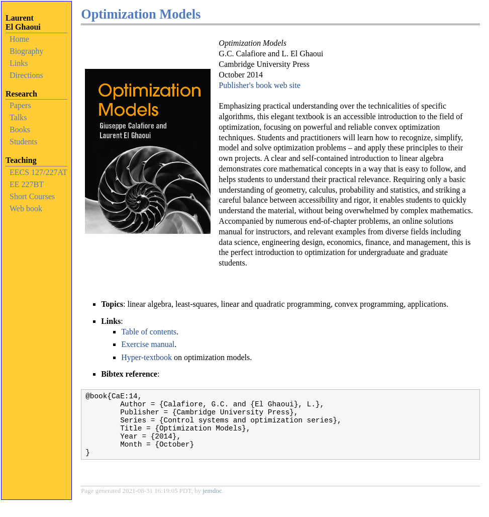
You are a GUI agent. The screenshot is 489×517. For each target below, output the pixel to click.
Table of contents (148, 331)
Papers (20, 105)
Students (23, 141)
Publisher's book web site (259, 85)
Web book (26, 208)
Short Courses (32, 196)
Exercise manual (147, 344)
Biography (27, 51)
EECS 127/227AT (38, 172)
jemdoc (212, 502)
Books (20, 129)
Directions (26, 75)
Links (19, 63)
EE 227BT (27, 184)
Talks (18, 117)
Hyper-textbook (146, 357)
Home (19, 39)
